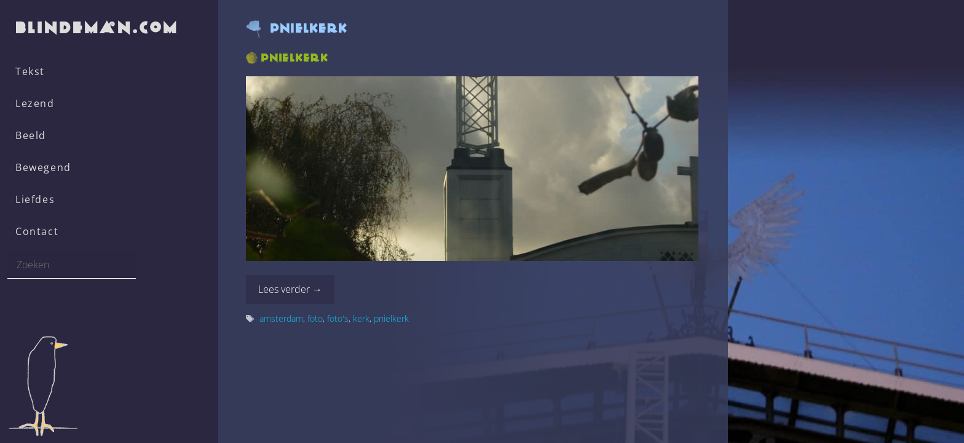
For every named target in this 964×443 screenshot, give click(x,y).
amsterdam (281, 318)
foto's (338, 318)
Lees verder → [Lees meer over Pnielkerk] (290, 289)
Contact (36, 231)
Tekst (30, 71)
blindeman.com (98, 27)
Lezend (35, 103)
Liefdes (35, 199)
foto (315, 318)
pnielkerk (391, 318)
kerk (361, 318)
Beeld (30, 135)
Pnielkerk (295, 57)
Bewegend (43, 167)
